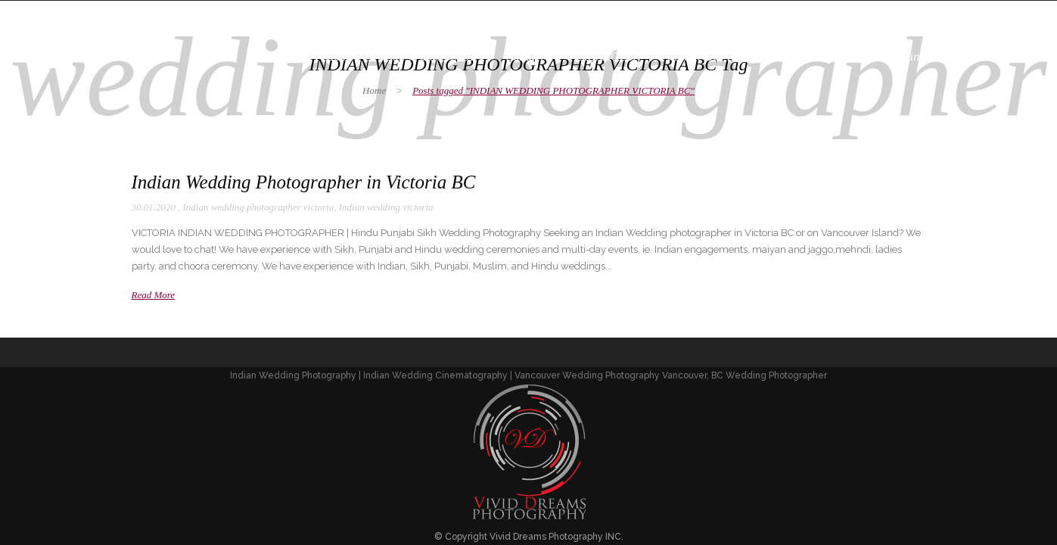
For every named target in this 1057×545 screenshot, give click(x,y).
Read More (154, 295)
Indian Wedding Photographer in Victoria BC (304, 182)
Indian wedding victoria (386, 207)
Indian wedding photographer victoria (258, 207)
